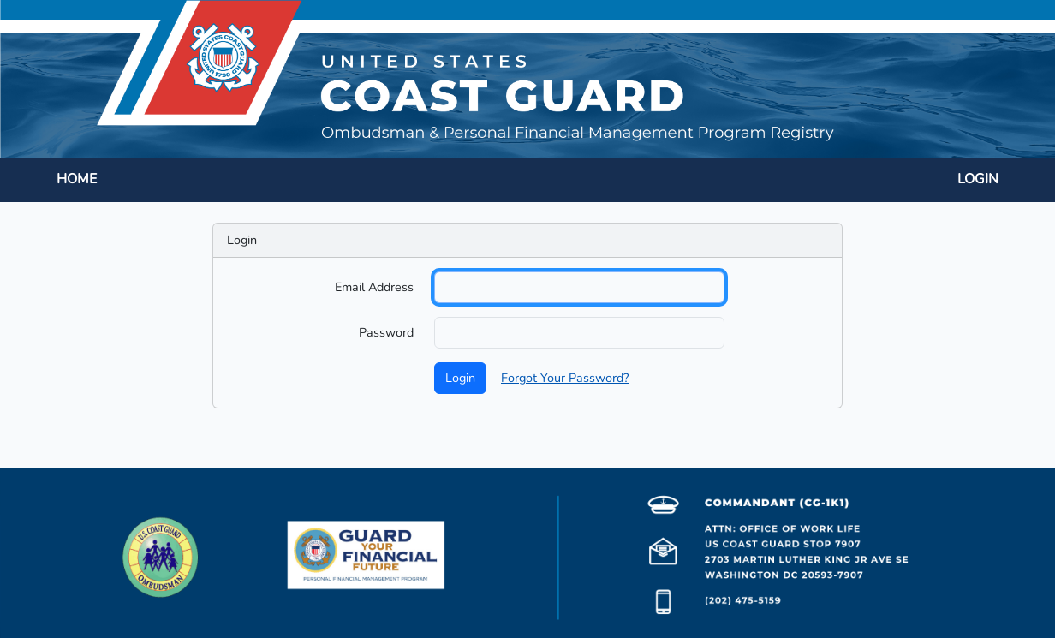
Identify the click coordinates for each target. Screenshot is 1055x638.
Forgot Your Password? (565, 377)
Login (460, 377)
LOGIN (977, 179)
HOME (77, 179)
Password (386, 332)
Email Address (374, 286)
